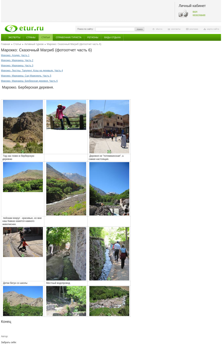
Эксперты (14, 37)
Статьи (45, 37)
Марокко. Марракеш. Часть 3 (17, 65)
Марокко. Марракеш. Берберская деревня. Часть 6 (29, 81)
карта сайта (213, 29)
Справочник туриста (68, 37)
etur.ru (159, 29)
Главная (5, 44)
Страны (31, 37)
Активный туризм (33, 44)
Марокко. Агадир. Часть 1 (15, 55)
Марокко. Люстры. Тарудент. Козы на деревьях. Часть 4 (32, 70)
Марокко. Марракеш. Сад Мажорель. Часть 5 (26, 75)
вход (195, 11)
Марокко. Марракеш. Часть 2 (17, 60)
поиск (140, 29)
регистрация (199, 15)
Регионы (92, 37)
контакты (176, 29)
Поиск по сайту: (85, 29)
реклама (193, 29)
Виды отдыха (112, 37)
